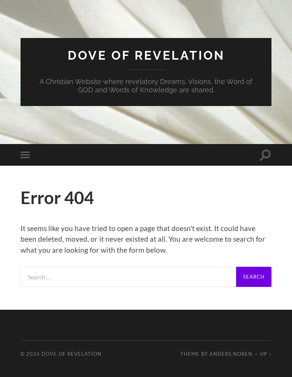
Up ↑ (265, 354)
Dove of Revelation (146, 55)
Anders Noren (230, 354)
